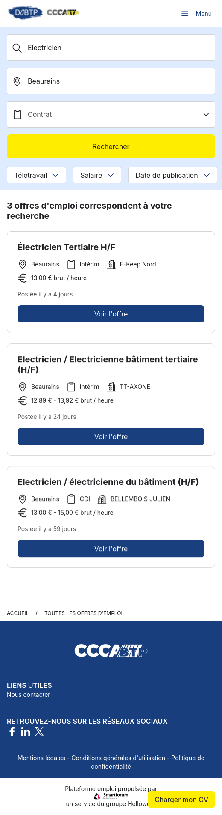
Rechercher (110, 146)
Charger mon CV (181, 799)
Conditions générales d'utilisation (118, 757)
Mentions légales (41, 757)
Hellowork (142, 803)
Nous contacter (28, 694)
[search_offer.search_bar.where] (111, 81)
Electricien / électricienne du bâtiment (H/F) (108, 484)
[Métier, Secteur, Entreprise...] (111, 47)
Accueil (18, 613)
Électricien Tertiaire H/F (66, 247)
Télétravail (36, 175)
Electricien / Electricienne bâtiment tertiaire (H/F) (108, 367)
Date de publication (172, 175)
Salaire (97, 175)
